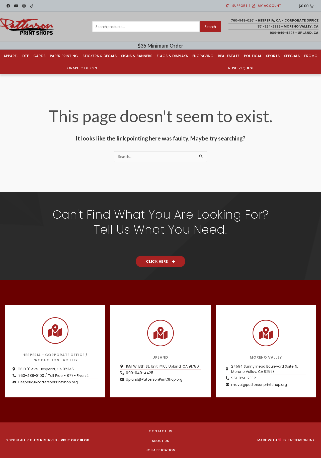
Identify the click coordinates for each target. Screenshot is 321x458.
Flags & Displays (172, 55)
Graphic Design (82, 67)
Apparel (10, 55)
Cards (39, 55)
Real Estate (228, 55)
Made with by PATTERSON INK (286, 440)
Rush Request (241, 67)
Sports (273, 55)
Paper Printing (64, 55)
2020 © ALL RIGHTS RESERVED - (48, 440)
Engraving (202, 55)
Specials (292, 55)
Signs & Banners (136, 55)
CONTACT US (160, 431)
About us (160, 440)
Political (253, 55)
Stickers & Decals (100, 55)
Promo (310, 55)
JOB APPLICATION (160, 450)
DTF (25, 55)
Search (210, 26)
